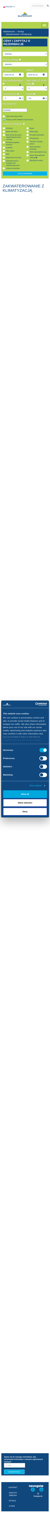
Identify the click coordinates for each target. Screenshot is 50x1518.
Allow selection (25, 803)
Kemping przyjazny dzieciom (12, 143)
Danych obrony (13, 1494)
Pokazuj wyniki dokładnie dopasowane (19, 120)
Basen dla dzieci (12, 132)
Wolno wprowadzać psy (38, 152)
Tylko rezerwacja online (14, 116)
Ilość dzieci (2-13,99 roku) (36, 82)
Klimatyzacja (34, 138)
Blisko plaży (34, 132)
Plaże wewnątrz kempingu (35, 148)
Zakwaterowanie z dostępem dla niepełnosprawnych (13, 163)
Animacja (9, 128)
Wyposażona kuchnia (13, 157)
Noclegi (21, 31)
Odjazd (30, 70)
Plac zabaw (10, 151)
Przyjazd (7, 70)
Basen (32, 128)
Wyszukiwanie (25, 173)
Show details (35, 785)
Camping (7, 49)
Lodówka (9, 147)
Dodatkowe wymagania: (14, 124)
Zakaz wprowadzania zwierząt (37, 156)
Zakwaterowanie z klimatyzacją (18, 34)
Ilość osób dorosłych (13, 82)
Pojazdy (30, 94)
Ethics (12, 1501)
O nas (12, 1506)
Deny (25, 811)
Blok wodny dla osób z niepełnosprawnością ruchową (14, 137)
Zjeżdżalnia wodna (36, 160)
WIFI (7, 154)
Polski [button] (9, 7)
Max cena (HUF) (9, 104)
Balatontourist (9, 31)
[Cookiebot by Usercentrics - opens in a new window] (35, 704)
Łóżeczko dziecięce (13, 168)
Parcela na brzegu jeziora (36, 143)
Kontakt (13, 1487)
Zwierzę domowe (11, 94)
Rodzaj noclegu (12, 59)
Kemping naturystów (37, 135)
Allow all (25, 794)
